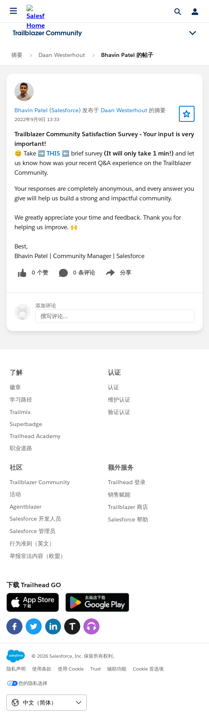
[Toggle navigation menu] (192, 33)
